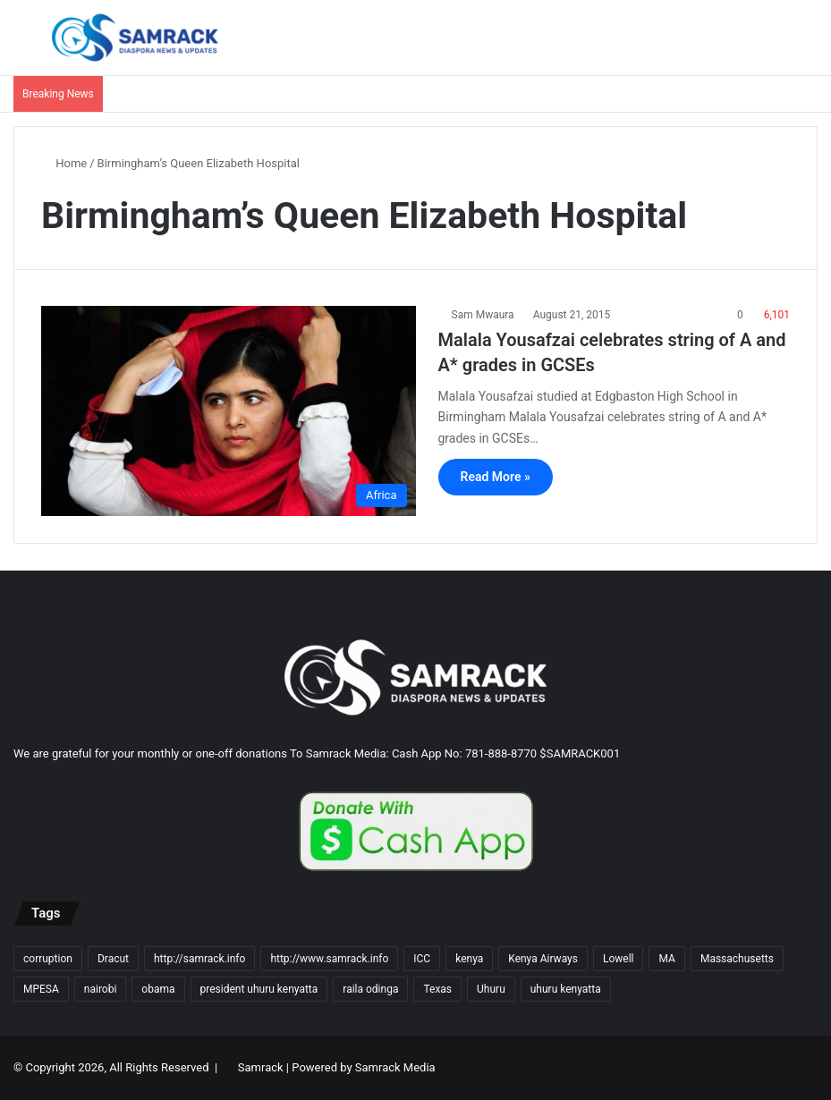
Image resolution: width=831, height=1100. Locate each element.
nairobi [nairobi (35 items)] (100, 989)
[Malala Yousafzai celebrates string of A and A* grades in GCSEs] (228, 411)
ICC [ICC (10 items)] (421, 958)
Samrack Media (395, 1067)
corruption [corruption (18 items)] (47, 958)
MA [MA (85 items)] (666, 958)
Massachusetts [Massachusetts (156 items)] (737, 958)
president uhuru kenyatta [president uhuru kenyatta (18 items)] (259, 989)
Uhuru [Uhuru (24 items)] (491, 989)
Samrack (261, 1067)
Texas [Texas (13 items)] (437, 989)
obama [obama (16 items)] (157, 989)
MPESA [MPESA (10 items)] (41, 989)
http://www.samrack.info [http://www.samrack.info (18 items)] (329, 958)
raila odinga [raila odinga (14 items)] (370, 989)
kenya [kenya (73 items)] (469, 958)
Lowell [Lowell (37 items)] (618, 958)
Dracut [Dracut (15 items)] (113, 958)
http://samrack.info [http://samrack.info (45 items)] (199, 958)
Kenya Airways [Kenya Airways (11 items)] (543, 958)
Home (64, 163)
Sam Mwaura (483, 315)
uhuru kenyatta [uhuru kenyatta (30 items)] (565, 989)
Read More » (495, 477)
